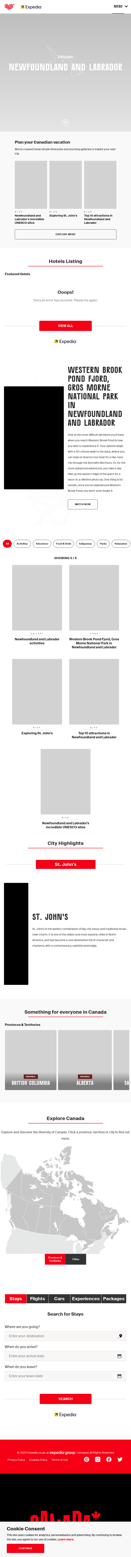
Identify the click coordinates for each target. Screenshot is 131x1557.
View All (65, 326)
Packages (114, 1299)
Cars (59, 1299)
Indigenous (85, 543)
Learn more (66, 1539)
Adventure (42, 543)
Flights (37, 1299)
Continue (25, 1548)
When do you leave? (21, 1367)
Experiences (86, 1299)
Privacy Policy (16, 1460)
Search (66, 1399)
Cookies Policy (38, 1460)
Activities (22, 543)
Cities (75, 1259)
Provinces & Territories (55, 1259)
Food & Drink (63, 543)
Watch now (83, 504)
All (7, 543)
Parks (103, 543)
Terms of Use (59, 1460)
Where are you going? (22, 1327)
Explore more (66, 234)
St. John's (66, 864)
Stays (16, 1299)
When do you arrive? (21, 1347)
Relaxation (121, 543)
